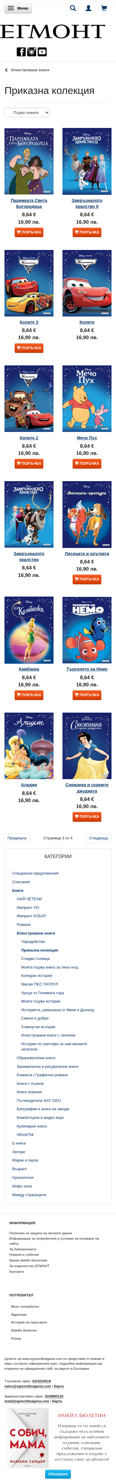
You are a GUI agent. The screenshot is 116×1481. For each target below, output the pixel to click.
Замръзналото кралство (28, 556)
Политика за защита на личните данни (40, 1233)
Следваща (98, 838)
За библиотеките (22, 1249)
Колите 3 (29, 322)
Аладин (29, 784)
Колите (87, 322)
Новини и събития (24, 1254)
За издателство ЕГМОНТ (29, 1266)
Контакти (16, 1271)
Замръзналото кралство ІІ (86, 203)
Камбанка (29, 669)
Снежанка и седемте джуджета (87, 787)
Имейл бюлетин (24, 1330)
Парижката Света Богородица (29, 203)
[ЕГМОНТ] (52, 30)
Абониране (58, 1474)
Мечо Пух (87, 438)
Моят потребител (25, 1306)
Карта (59, 1386)
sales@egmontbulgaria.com (27, 1386)
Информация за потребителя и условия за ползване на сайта (54, 1240)
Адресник (19, 1314)
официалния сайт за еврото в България (57, 1368)
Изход (16, 1338)
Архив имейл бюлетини (28, 1260)
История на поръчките (29, 1322)
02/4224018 (41, 1381)
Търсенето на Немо (86, 669)
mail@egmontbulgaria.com (26, 1401)
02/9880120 (54, 1396)
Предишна (16, 838)
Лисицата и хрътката (87, 553)
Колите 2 (29, 438)
